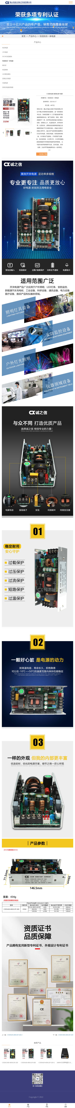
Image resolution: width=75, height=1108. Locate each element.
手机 (47, 1105)
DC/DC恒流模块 (7, 56)
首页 (23, 36)
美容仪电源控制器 (7, 87)
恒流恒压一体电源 (47, 36)
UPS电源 (5, 52)
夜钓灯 (4, 65)
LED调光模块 (6, 74)
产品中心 (33, 36)
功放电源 (5, 83)
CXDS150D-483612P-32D (65, 1035)
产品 (28, 1105)
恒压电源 (5, 47)
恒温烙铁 (5, 69)
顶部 (65, 1105)
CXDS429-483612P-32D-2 (14, 1035)
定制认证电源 (6, 78)
